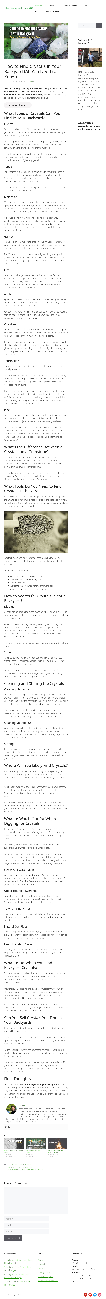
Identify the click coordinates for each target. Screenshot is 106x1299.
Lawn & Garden (24, 1164)
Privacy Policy (44, 1272)
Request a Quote (52, 11)
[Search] (99, 25)
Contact (41, 1264)
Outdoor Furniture (73, 5)
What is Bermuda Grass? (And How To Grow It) (25, 1170)
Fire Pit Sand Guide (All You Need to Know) (57, 1151)
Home (40, 1268)
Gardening (56, 5)
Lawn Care (41, 5)
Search (86, 5)
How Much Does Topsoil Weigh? (19, 1167)
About (39, 11)
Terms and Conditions (48, 1280)
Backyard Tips (12, 1164)
